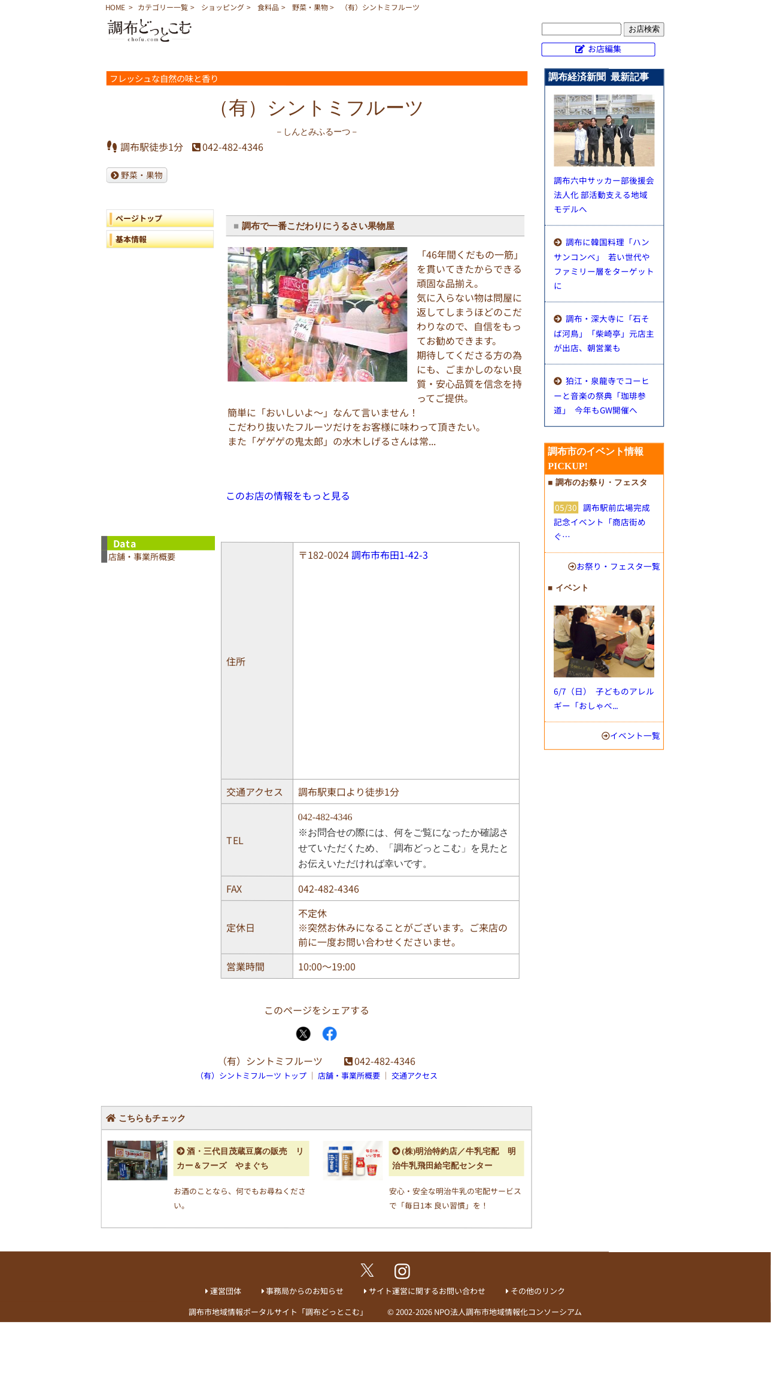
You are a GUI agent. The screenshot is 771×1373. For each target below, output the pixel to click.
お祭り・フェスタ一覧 (618, 566)
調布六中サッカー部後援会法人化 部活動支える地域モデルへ (604, 194)
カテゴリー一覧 (163, 7)
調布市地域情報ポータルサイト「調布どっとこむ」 (278, 1311)
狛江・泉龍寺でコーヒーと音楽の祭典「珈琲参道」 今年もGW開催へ (601, 395)
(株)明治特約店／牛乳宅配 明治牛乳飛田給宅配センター (454, 1158)
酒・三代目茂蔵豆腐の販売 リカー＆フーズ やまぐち (240, 1158)
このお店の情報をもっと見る (288, 495)
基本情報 (131, 239)
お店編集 (604, 48)
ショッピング (222, 7)
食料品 (268, 7)
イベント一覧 (635, 735)
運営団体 (225, 1290)
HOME (115, 7)
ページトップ (139, 218)
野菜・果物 (310, 7)
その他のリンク (538, 1290)
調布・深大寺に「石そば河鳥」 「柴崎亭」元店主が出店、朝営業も (604, 333)
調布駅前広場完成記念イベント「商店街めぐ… (602, 521)
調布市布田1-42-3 (389, 554)
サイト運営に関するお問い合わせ (427, 1290)
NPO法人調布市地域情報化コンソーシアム (508, 1311)
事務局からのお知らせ (305, 1290)
